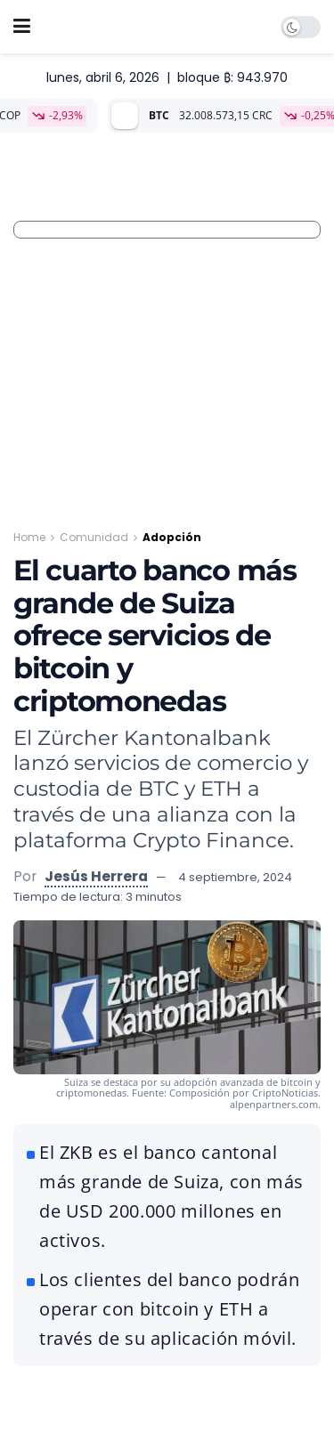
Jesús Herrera (96, 876)
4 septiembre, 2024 (235, 877)
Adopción (172, 537)
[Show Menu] (21, 26)
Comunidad (94, 537)
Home (29, 537)
